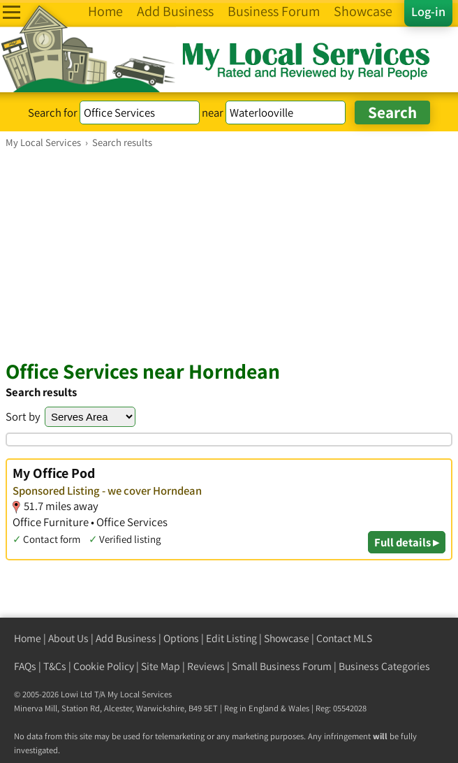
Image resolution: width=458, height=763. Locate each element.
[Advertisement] (229, 253)
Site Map (160, 666)
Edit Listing (231, 638)
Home (27, 638)
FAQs (25, 666)
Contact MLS (344, 638)
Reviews (206, 666)
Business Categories (384, 666)
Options (181, 638)
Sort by (23, 416)
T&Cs (54, 666)
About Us (68, 638)
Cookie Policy (103, 666)
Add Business (126, 638)
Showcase (286, 638)
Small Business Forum (282, 666)
